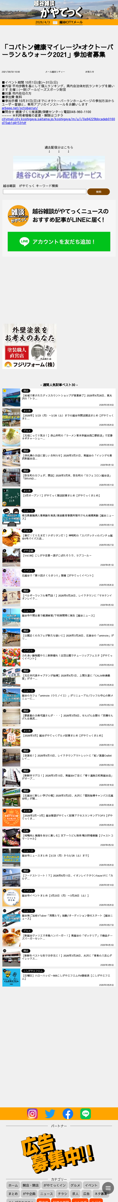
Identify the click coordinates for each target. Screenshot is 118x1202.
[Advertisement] (59, 33)
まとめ (13, 1193)
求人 (75, 1193)
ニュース (46, 1193)
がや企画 (29, 1193)
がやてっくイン (54, 1185)
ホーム (13, 1185)
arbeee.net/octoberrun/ (20, 108)
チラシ (62, 1193)
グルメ (75, 1185)
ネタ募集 (100, 1193)
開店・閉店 (31, 1185)
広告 (86, 1193)
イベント (91, 1185)
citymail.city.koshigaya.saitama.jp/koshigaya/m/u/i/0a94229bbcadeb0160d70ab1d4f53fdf (58, 121)
